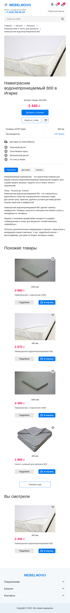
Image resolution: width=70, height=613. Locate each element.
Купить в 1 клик (31, 120)
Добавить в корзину (35, 112)
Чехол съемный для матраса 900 (31, 464)
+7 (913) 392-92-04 (15, 12)
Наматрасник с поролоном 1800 (30, 408)
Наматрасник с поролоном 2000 (30, 295)
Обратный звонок (56, 11)
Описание (11, 170)
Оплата (39, 170)
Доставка (26, 170)
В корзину (49, 302)
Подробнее (24, 302)
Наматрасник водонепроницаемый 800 (34, 543)
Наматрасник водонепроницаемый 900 (34, 351)
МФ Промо (59, 134)
